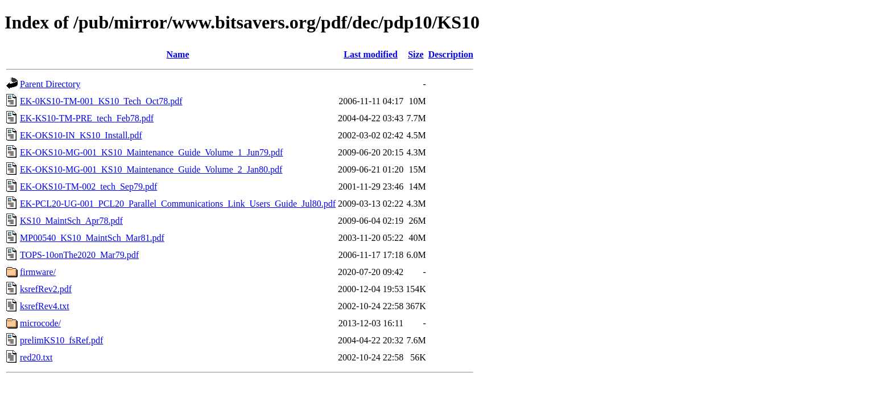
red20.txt (36, 357)
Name (178, 54)
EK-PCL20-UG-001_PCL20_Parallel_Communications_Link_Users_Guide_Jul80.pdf (178, 203)
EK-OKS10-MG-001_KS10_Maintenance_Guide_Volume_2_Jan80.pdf (151, 169)
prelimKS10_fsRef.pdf (61, 340)
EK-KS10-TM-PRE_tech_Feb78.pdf (87, 118)
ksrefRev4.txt (44, 306)
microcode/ (40, 323)
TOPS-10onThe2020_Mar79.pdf (79, 255)
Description (450, 54)
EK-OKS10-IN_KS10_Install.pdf (81, 135)
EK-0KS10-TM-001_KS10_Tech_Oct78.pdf (101, 101)
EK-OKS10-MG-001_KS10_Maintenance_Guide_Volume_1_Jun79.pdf (151, 152)
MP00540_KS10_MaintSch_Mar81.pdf (92, 238)
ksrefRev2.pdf (46, 289)
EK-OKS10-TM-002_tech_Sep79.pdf (88, 186)
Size (416, 54)
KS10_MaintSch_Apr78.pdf (71, 221)
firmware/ (38, 272)
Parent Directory (50, 84)
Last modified (371, 54)
